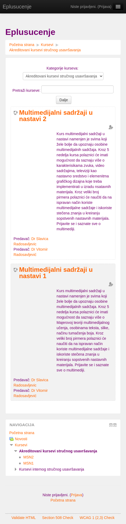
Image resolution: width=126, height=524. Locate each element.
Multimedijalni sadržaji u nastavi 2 (56, 115)
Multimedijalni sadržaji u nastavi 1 (56, 272)
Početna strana (21, 45)
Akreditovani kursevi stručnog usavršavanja (45, 50)
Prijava (104, 6)
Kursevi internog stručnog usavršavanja (51, 469)
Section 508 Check (57, 518)
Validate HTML (23, 518)
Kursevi (47, 45)
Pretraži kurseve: (26, 90)
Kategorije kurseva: (62, 68)
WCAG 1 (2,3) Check (97, 518)
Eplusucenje (17, 7)
